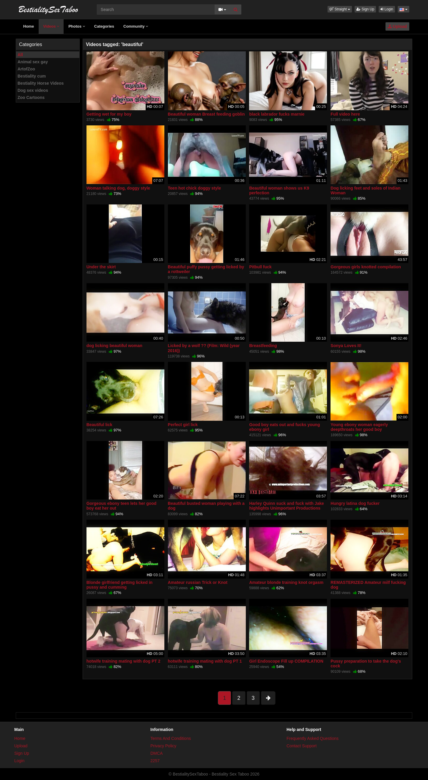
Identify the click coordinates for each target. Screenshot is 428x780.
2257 (155, 760)
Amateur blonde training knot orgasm (286, 582)
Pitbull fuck (260, 266)
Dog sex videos (33, 90)
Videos (51, 26)
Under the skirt (101, 266)
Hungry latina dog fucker (355, 503)
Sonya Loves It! (346, 345)
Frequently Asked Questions (313, 738)
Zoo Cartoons (31, 97)
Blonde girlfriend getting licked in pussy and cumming (119, 585)
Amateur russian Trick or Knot (198, 582)
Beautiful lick (99, 424)
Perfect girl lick (183, 424)
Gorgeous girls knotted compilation (366, 266)
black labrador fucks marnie (276, 114)
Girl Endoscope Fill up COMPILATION (286, 661)
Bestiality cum (32, 76)
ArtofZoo (26, 69)
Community (135, 26)
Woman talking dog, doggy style (118, 188)
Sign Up (365, 9)
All (20, 54)
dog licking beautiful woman (114, 345)
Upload (397, 26)
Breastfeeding (263, 345)
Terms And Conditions (170, 738)
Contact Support (302, 745)
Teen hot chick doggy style (194, 188)
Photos (76, 26)
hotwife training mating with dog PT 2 (123, 661)
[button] (340, 9)
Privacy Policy (163, 745)
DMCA (156, 753)
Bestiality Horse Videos (41, 83)
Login (386, 9)
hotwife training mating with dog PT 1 (205, 661)
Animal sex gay (33, 61)
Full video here (345, 114)
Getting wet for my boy (109, 114)
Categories (104, 26)
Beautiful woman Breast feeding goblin (206, 114)
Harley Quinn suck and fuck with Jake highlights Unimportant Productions (286, 505)
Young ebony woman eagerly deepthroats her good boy (359, 427)
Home (28, 26)
